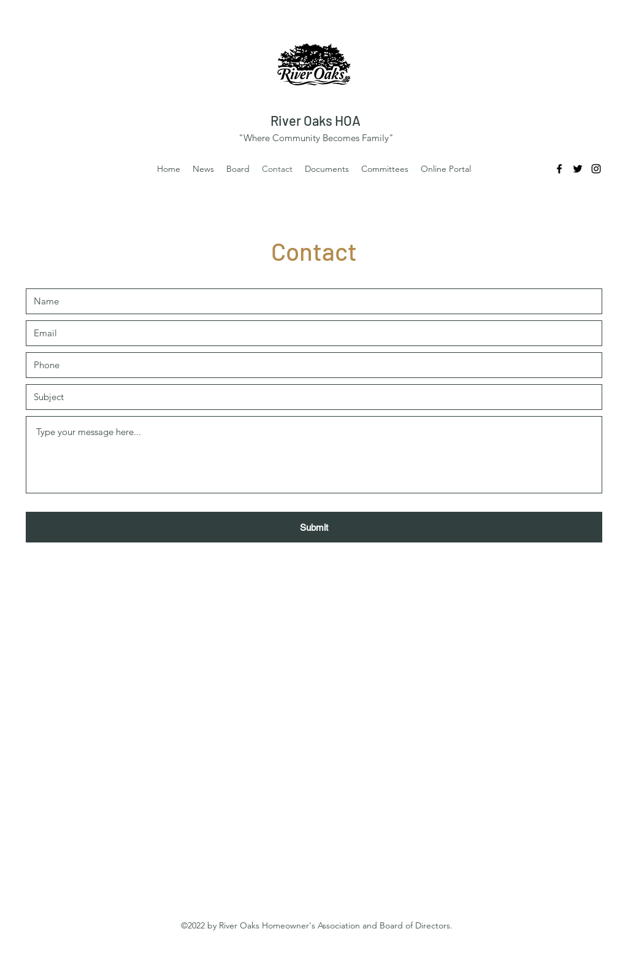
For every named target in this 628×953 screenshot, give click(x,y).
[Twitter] (578, 169)
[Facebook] (559, 169)
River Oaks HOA (315, 120)
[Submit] (314, 527)
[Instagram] (596, 169)
